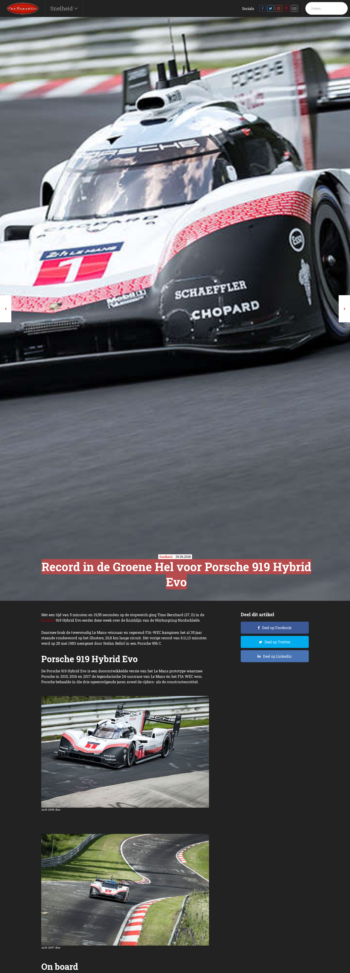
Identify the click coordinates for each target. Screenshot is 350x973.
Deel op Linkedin (277, 656)
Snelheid (62, 8)
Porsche (48, 620)
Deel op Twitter (278, 642)
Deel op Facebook (277, 627)
